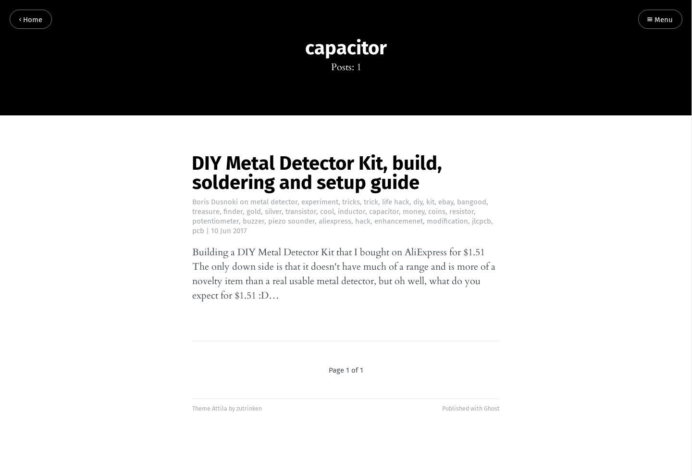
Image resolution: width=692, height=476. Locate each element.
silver (273, 211)
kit (430, 202)
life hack (395, 202)
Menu (660, 20)
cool (327, 211)
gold (254, 211)
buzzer (253, 221)
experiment (319, 202)
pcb (198, 230)
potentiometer (215, 221)
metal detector (273, 202)
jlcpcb (481, 221)
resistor (461, 211)
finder (233, 211)
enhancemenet (398, 221)
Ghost (492, 408)
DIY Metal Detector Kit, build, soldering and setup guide (317, 173)
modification (447, 221)
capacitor (384, 211)
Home (30, 20)
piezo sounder (291, 221)
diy (417, 202)
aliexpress (335, 221)
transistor (300, 211)
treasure (206, 211)
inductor (351, 211)
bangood (471, 202)
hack (363, 221)
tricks (351, 202)
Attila (219, 408)
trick (371, 202)
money (413, 211)
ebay (445, 202)
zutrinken (249, 408)
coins (436, 211)
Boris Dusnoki (215, 202)
